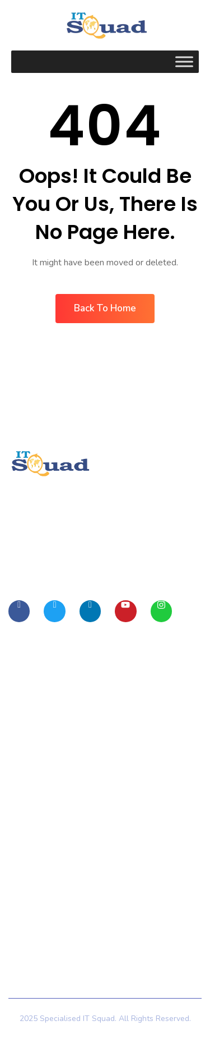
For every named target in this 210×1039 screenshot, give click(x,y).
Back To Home (105, 308)
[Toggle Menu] (184, 61)
